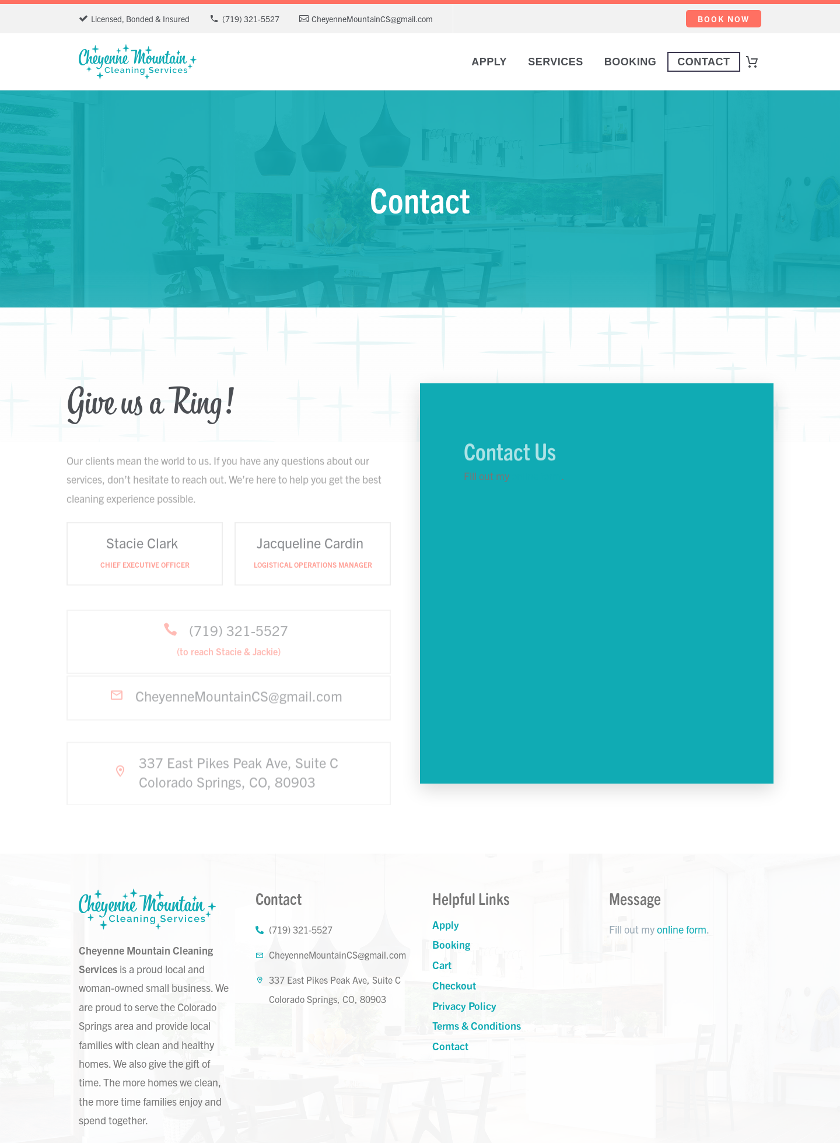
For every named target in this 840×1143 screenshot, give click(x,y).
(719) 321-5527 (250, 18)
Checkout (454, 985)
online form (536, 476)
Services (555, 62)
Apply (489, 62)
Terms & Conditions (476, 1025)
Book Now (724, 18)
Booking (630, 62)
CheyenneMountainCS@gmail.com (372, 18)
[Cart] (757, 62)
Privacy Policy (464, 1005)
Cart (442, 964)
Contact (703, 62)
